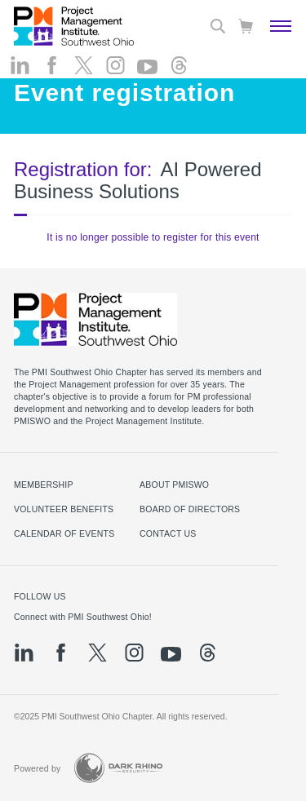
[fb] (52, 65)
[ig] (115, 65)
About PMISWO (174, 484)
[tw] (84, 65)
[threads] (179, 65)
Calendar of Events (64, 533)
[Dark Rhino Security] (118, 768)
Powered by (37, 768)
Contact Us (168, 533)
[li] (20, 65)
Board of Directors (190, 509)
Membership (43, 484)
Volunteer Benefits (63, 509)
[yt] (147, 67)
